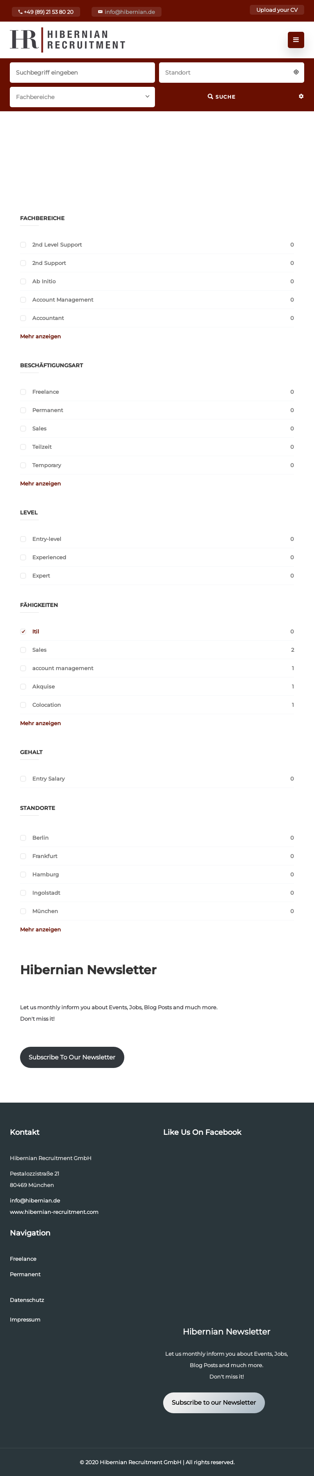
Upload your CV (277, 10)
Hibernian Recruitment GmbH (141, 1462)
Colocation (46, 705)
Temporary (46, 465)
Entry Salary (48, 778)
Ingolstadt (46, 892)
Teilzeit (42, 446)
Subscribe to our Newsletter (214, 1402)
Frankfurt (44, 856)
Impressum (25, 1319)
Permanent (47, 410)
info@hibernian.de (130, 12)
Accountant (48, 318)
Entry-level (46, 539)
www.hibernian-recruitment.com (54, 1212)
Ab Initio (44, 281)
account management (62, 668)
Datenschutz (27, 1300)
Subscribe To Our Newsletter (72, 1057)
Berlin (40, 837)
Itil (35, 631)
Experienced (49, 557)
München (45, 911)
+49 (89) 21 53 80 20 (46, 12)
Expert (41, 575)
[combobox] (231, 71)
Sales (39, 428)
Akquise (43, 686)
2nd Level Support (57, 244)
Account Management (62, 299)
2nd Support (49, 263)
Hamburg (45, 874)
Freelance (45, 391)
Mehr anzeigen (40, 336)
